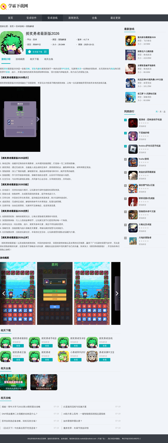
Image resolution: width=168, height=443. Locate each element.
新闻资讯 (73, 17)
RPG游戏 (65, 69)
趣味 (40, 69)
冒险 (34, 69)
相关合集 (48, 59)
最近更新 (115, 17)
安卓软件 (31, 17)
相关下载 (34, 59)
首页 (10, 17)
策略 (28, 69)
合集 (94, 17)
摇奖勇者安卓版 (77, 338)
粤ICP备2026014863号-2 (131, 439)
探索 (8, 72)
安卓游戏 (52, 17)
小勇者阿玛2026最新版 (77, 352)
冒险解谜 (30, 26)
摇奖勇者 (45, 352)
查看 (18, 346)
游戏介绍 (5, 59)
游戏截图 (20, 59)
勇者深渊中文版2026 (106, 352)
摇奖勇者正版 (19, 352)
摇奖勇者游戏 (106, 338)
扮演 (79, 69)
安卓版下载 (37, 51)
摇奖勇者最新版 (20, 338)
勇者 (6, 69)
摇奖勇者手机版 (48, 338)
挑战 (113, 69)
